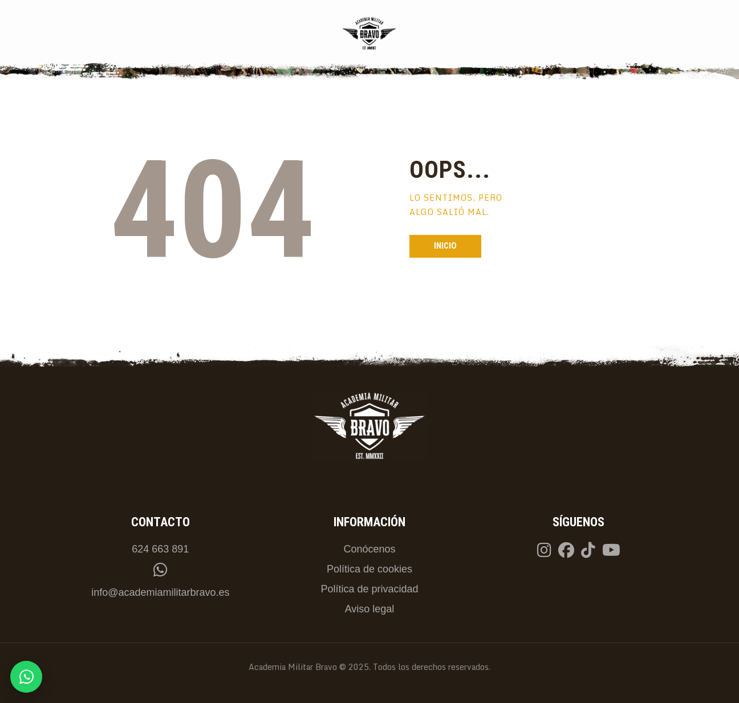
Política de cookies (369, 569)
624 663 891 (160, 549)
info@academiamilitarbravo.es (160, 592)
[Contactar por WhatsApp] (26, 677)
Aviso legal (370, 609)
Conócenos (369, 549)
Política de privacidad (369, 589)
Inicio (445, 246)
